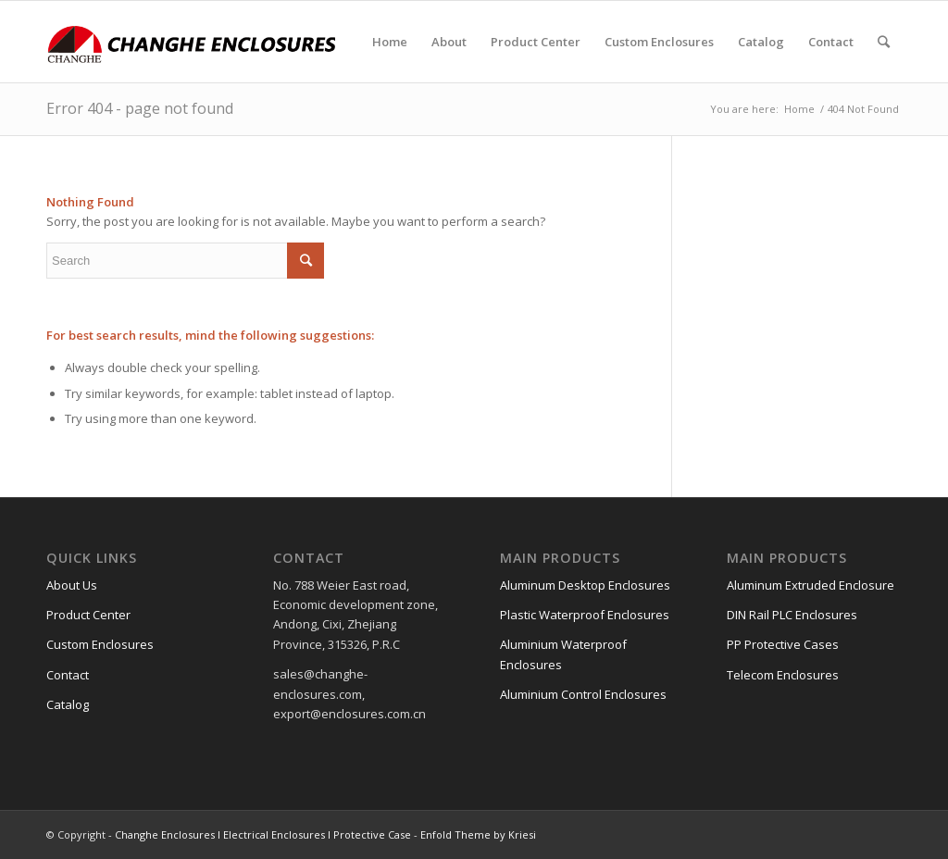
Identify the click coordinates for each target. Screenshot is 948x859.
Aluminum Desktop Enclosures (585, 585)
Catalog (67, 704)
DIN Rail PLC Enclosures (792, 614)
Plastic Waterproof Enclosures (584, 614)
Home (799, 109)
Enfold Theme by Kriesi (478, 834)
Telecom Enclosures (783, 674)
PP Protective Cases (783, 644)
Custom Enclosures (100, 644)
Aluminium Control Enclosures (583, 694)
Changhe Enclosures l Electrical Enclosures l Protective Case (263, 834)
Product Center (88, 614)
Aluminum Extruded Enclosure (810, 585)
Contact (67, 674)
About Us (71, 585)
